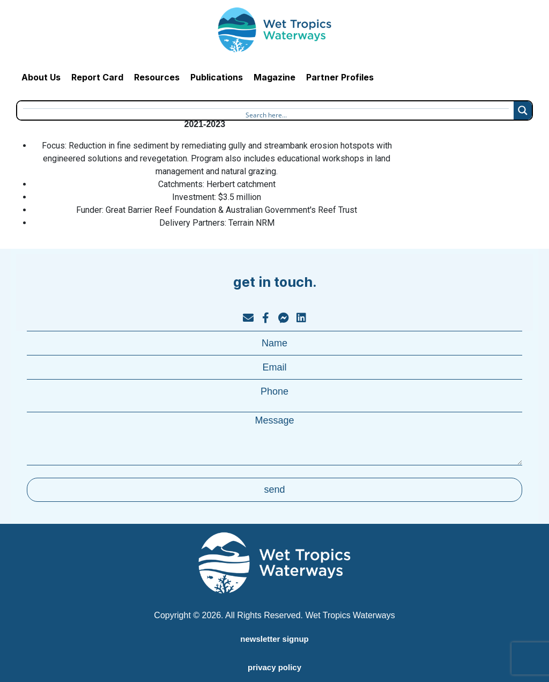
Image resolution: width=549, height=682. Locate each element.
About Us (41, 77)
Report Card (97, 77)
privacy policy (274, 667)
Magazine (274, 77)
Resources (157, 77)
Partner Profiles (340, 77)
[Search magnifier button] (523, 110)
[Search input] (266, 114)
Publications (216, 77)
